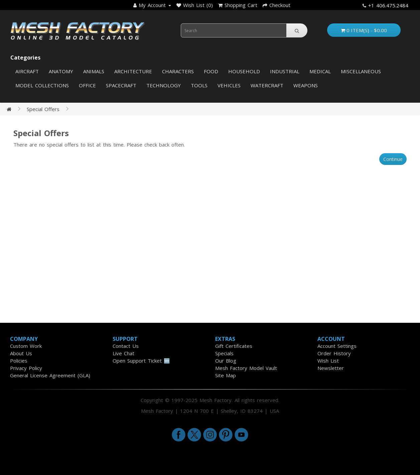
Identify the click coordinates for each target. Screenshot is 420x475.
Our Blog (225, 360)
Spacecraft (121, 85)
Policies (18, 360)
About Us (21, 353)
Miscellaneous (361, 71)
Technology (163, 85)
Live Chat (123, 353)
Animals (93, 71)
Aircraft (27, 71)
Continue (393, 159)
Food (211, 71)
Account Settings (337, 346)
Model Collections (42, 85)
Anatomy (61, 71)
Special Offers (43, 109)
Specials (224, 353)
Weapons (305, 85)
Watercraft (267, 85)
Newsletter (330, 368)
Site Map (225, 375)
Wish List (328, 360)
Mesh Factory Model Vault (246, 368)
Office (87, 85)
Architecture (133, 71)
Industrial (284, 71)
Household (244, 71)
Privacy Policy (26, 368)
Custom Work (26, 346)
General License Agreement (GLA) (50, 375)
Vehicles (229, 85)
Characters (178, 71)
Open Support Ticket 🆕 (141, 360)
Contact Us (126, 346)
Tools (199, 85)
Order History (334, 353)
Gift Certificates (233, 346)
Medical (320, 71)
